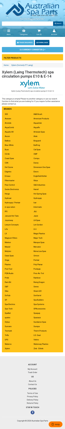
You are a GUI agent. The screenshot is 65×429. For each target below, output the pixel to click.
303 (6, 114)
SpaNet (8, 313)
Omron (36, 256)
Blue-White (9, 145)
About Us (32, 381)
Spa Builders (39, 300)
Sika (6, 291)
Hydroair (8, 198)
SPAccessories (39, 309)
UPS (6, 340)
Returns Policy (32, 403)
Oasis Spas (9, 256)
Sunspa (37, 326)
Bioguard (37, 141)
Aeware (8, 119)
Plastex (8, 265)
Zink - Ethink (38, 349)
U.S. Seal (37, 335)
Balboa (7, 141)
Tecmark (8, 331)
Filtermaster (10, 181)
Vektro (36, 340)
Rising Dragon (39, 282)
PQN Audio (9, 273)
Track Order (32, 372)
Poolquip (37, 269)
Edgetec (8, 172)
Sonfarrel (37, 295)
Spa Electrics (10, 304)
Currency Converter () (32, 50)
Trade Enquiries (25, 42)
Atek (35, 136)
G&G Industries (39, 185)
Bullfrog (37, 145)
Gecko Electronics (12, 189)
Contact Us (32, 384)
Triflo (7, 335)
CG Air (7, 154)
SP (6, 300)
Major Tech (38, 238)
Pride (7, 278)
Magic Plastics (39, 234)
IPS (6, 211)
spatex (7, 318)
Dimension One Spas (42, 167)
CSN (6, 163)
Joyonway (9, 220)
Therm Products (40, 331)
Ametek (8, 123)
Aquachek (38, 123)
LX (6, 234)
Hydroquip (38, 198)
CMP (35, 154)
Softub (7, 295)
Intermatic (38, 207)
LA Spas (37, 220)
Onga (7, 260)
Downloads (42, 42)
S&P (6, 287)
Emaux (7, 176)
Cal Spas (37, 150)
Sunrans (8, 326)
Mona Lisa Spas (40, 251)
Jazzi (36, 216)
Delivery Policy (32, 400)
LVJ (35, 229)
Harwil (36, 189)
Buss (7, 150)
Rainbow (37, 278)
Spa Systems (39, 304)
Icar (35, 203)
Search (58, 23)
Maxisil (7, 247)
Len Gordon (38, 225)
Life (6, 229)
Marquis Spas (39, 242)
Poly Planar (38, 265)
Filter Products (12, 58)
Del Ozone (9, 167)
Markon (8, 242)
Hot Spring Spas (40, 194)
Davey (36, 163)
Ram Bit (8, 282)
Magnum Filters (11, 238)
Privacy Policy (32, 397)
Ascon (7, 136)
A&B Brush (38, 114)
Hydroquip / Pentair (12, 203)
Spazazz (37, 318)
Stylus (7, 322)
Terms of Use (32, 393)
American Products (41, 119)
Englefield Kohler (40, 176)
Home (6, 65)
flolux (36, 181)
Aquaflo (37, 127)
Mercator (37, 247)
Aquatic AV (9, 132)
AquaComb (9, 127)
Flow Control (10, 185)
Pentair (36, 260)
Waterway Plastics (41, 344)
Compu (36, 158)
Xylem (7, 349)
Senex (36, 287)
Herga (7, 194)
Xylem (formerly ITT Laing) (22, 65)
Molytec (8, 251)
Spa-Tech (9, 309)
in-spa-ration (10, 207)
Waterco (8, 344)
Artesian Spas (39, 132)
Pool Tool (8, 269)
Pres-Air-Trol (39, 273)
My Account (32, 369)
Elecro (36, 172)
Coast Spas (9, 158)
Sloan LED (38, 291)
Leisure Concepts (12, 225)
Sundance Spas (40, 322)
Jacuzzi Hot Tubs (12, 216)
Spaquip (37, 313)
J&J (35, 211)
